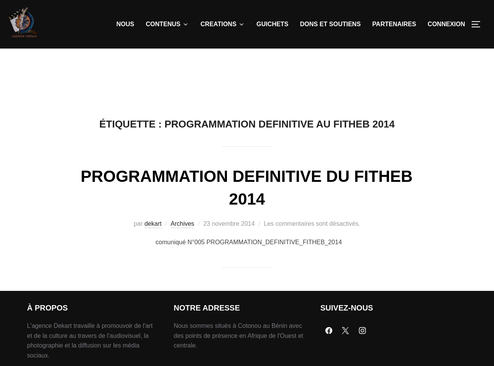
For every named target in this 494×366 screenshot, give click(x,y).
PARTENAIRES (394, 24)
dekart (152, 223)
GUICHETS (273, 24)
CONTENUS (167, 24)
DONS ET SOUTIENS (330, 24)
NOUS (125, 24)
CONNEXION (446, 24)
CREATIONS (223, 24)
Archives (182, 223)
